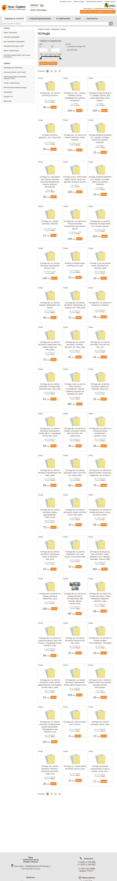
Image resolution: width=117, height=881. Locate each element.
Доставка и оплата (66, 1)
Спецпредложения (40, 17)
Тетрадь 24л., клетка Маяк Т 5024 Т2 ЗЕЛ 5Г (75, 754)
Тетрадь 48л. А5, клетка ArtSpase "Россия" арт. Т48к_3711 (100, 359)
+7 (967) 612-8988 (86, 869)
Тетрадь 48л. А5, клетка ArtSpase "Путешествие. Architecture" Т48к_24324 (50, 402)
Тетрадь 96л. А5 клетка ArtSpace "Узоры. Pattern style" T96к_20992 (75, 535)
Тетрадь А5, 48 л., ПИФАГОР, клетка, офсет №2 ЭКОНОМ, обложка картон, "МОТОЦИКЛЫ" (100, 713)
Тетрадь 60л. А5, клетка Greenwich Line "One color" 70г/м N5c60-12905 (75, 579)
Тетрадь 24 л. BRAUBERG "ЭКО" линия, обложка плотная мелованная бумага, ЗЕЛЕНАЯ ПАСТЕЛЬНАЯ (50, 186)
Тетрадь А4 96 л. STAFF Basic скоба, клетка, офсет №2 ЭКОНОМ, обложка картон (75, 184)
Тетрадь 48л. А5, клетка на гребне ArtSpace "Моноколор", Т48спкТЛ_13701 (100, 450)
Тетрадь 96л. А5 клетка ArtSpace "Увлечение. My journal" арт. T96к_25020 (75, 316)
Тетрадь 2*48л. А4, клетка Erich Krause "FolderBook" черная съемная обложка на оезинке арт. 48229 (74, 405)
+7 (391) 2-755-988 (86, 862)
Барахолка (7, 100)
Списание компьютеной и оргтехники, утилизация (17, 55)
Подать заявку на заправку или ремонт (98, 10)
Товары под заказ (109, 1)
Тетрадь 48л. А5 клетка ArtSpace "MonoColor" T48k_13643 (75, 668)
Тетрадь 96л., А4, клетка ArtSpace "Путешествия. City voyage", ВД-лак (100, 229)
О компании (63, 17)
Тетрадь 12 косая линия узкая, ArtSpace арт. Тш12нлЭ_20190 (100, 273)
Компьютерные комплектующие (15, 86)
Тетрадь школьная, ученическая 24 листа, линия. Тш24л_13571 (100, 801)
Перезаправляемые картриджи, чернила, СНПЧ (15, 76)
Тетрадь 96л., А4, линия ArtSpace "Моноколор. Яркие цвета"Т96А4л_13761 (75, 712)
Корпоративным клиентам (94, 1)
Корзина (34, 5)
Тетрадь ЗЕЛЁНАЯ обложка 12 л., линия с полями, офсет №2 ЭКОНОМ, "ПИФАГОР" (100, 141)
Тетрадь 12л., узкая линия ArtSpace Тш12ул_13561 (75, 800)
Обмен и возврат (79, 1)
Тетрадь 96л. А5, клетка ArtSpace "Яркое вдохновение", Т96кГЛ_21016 (50, 536)
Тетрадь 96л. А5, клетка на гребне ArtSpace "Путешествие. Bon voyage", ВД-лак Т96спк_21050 (75, 625)
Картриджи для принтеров (13, 66)
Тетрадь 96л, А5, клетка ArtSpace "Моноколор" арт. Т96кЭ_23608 (50, 492)
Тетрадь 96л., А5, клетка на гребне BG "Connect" (100, 315)
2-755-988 (104, 4)
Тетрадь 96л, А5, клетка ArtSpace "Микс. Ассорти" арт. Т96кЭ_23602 (75, 492)
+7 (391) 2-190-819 (86, 864)
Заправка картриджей (11, 36)
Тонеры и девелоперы (12, 82)
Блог (78, 17)
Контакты (92, 17)
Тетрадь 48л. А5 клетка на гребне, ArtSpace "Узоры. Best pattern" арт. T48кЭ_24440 (75, 450)
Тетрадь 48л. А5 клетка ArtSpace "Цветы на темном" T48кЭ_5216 (99, 402)
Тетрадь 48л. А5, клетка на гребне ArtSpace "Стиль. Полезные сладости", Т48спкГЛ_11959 (100, 623)
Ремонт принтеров (10, 31)
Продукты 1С (8, 95)
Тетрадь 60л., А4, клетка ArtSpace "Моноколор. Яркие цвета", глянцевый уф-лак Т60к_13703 (50, 450)
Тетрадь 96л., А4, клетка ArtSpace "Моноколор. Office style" (50, 273)
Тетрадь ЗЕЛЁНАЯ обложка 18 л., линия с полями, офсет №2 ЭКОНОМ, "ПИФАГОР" (100, 184)
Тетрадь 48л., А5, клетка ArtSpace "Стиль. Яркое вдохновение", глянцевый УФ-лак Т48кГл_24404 (49, 713)
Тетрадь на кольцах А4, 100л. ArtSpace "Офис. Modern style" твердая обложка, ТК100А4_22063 (100, 580)
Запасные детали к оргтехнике (15, 71)
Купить (53, 111)
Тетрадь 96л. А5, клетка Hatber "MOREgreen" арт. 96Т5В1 (49, 316)
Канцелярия (8, 91)
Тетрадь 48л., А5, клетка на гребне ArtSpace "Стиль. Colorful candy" (100, 535)
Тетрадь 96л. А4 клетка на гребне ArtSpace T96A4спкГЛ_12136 (50, 622)
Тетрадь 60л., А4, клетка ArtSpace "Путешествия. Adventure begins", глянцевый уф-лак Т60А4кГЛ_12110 (50, 758)
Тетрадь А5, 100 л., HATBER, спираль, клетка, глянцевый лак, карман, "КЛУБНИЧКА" (75, 97)
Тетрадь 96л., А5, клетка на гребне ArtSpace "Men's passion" (75, 139)
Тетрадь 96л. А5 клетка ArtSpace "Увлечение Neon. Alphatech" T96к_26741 (49, 580)
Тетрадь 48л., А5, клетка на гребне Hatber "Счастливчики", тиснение (100, 668)
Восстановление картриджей (14, 40)
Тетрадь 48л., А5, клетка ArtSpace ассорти (50, 95)
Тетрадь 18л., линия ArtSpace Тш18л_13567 (100, 754)
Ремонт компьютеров (11, 49)
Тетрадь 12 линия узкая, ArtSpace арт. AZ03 (74, 272)
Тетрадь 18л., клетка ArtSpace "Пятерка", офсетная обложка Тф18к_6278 (49, 803)
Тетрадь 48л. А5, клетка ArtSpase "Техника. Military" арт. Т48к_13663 (75, 359)
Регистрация (41, 10)
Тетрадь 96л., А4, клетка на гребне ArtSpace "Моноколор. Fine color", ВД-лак (75, 230)
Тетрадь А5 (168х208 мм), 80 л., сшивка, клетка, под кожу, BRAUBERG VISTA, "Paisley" (100, 97)
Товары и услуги (14, 17)
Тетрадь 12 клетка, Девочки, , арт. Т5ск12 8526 (50, 138)
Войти (33, 10)
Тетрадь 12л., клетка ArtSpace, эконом (49, 228)
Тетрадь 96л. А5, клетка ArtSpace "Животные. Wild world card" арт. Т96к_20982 (50, 360)
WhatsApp (82, 871)
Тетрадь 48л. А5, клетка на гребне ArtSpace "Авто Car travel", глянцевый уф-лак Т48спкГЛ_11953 (50, 669)
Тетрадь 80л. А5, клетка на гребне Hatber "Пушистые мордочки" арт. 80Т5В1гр (100, 492)
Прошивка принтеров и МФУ (14, 45)
